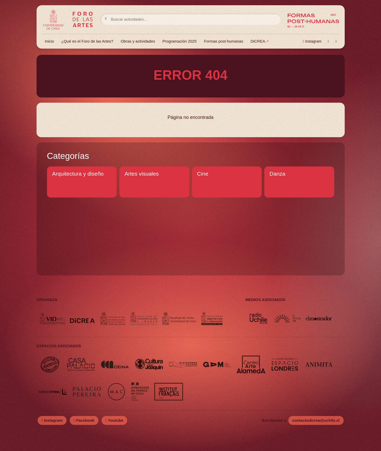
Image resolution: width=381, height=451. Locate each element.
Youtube (114, 420)
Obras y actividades (138, 41)
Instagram (312, 41)
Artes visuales (142, 174)
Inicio (49, 41)
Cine (202, 174)
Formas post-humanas (223, 41)
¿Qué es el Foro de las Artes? (87, 41)
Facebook (84, 420)
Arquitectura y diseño (78, 174)
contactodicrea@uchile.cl (315, 420)
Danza (277, 174)
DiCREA (257, 41)
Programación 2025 (179, 41)
